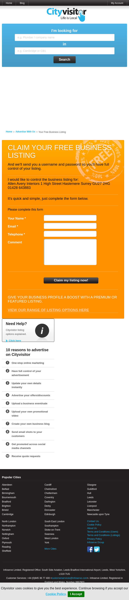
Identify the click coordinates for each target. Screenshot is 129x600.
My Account (117, 3)
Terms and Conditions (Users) (102, 531)
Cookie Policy (56, 594)
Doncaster (50, 510)
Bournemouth (9, 497)
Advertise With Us (25, 131)
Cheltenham (51, 493)
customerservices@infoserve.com (69, 578)
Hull (89, 493)
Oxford (5, 538)
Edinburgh (50, 514)
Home (9, 3)
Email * (13, 226)
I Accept (76, 594)
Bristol (5, 510)
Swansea (49, 534)
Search (64, 59)
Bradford (6, 501)
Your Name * (17, 218)
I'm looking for (64, 31)
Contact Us (93, 521)
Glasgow (91, 484)
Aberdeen (7, 484)
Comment (15, 242)
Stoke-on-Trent (52, 529)
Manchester (93, 510)
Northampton (9, 525)
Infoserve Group (95, 542)
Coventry (49, 497)
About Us (92, 528)
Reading (6, 547)
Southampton (52, 525)
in (64, 44)
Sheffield (6, 551)
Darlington (50, 501)
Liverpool (92, 506)
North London (9, 521)
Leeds (90, 497)
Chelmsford (51, 489)
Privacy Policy (94, 539)
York (47, 542)
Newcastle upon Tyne (98, 514)
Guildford (92, 489)
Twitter (97, 549)
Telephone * (16, 234)
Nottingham (8, 534)
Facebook (90, 549)
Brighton (6, 506)
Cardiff (48, 484)
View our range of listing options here (48, 310)
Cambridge (7, 514)
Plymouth (7, 542)
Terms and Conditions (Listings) (103, 535)
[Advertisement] (64, 96)
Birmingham (8, 493)
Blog (22, 3)
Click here (15, 340)
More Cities (50, 548)
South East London (55, 521)
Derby (48, 506)
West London (51, 538)
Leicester (92, 501)
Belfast (5, 489)
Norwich (6, 529)
